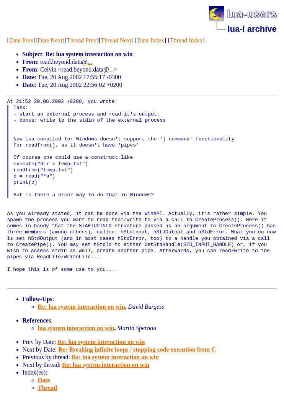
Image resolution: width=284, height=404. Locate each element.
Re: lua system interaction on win (81, 306)
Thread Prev (82, 40)
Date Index (150, 40)
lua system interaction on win (76, 328)
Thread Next (116, 40)
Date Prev (21, 40)
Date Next (50, 40)
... (90, 62)
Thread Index (186, 40)
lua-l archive (251, 29)
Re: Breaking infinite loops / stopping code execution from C (136, 349)
